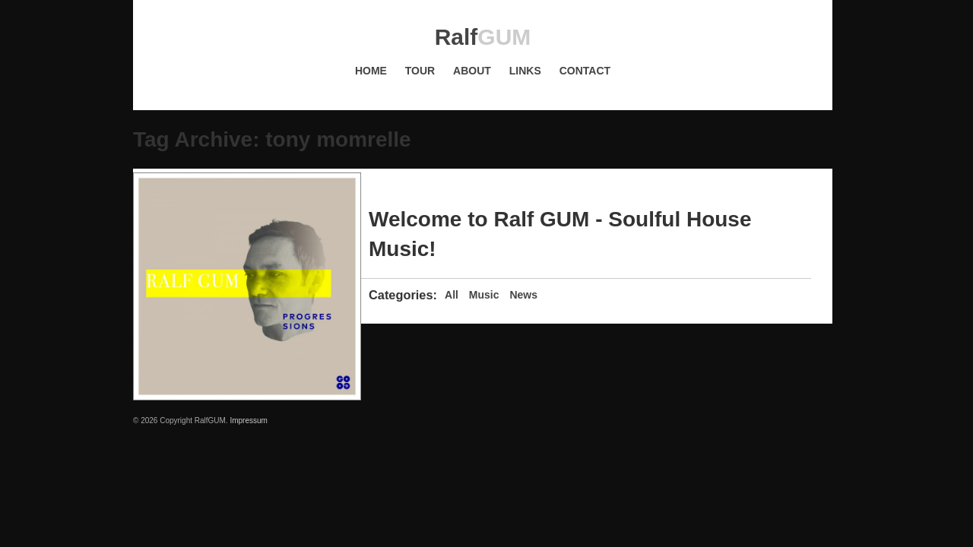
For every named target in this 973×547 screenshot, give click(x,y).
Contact (584, 71)
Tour (420, 71)
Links (525, 71)
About (472, 71)
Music (484, 295)
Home (371, 71)
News (523, 295)
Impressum (248, 420)
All (451, 295)
